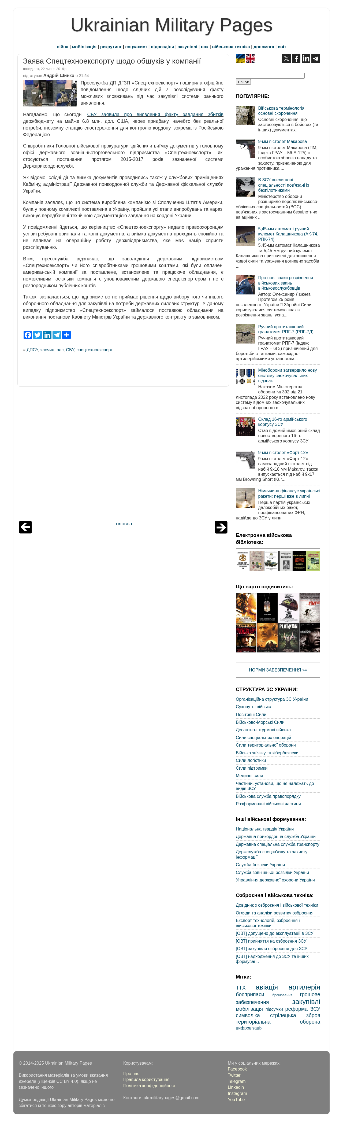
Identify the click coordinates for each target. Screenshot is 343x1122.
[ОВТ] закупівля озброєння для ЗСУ (271, 948)
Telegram (237, 1081)
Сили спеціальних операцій (263, 737)
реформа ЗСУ (302, 1009)
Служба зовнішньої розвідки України (272, 872)
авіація (267, 987)
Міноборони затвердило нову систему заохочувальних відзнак (287, 375)
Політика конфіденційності (150, 1085)
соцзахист (136, 46)
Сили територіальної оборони (266, 745)
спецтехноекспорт (94, 349)
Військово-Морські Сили (260, 722)
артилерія (304, 987)
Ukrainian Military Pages (171, 24)
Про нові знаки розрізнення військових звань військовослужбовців (285, 282)
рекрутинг (111, 46)
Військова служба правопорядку (268, 796)
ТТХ (241, 988)
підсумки (274, 1009)
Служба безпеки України (260, 864)
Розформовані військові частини (268, 803)
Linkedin (236, 1087)
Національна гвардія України (265, 828)
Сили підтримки (251, 768)
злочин (47, 349)
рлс (60, 349)
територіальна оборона (278, 1022)
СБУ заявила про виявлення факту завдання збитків (155, 114)
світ (282, 46)
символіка (248, 1015)
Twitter (234, 1075)
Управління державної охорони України (275, 879)
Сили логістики (251, 760)
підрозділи (162, 46)
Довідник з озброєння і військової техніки (277, 905)
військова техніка (231, 46)
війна (62, 46)
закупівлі (187, 46)
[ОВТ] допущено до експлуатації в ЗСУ (275, 933)
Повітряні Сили (251, 714)
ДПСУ (32, 349)
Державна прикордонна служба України (276, 836)
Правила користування (146, 1079)
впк (204, 46)
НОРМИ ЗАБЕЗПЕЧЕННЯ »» (278, 669)
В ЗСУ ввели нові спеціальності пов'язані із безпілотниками (283, 185)
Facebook (237, 1068)
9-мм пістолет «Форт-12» (283, 452)
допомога (263, 46)
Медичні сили (249, 775)
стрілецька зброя (295, 1015)
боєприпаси (250, 994)
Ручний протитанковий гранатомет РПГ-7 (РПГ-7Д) (286, 329)
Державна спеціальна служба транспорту (277, 844)
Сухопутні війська (253, 706)
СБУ (70, 349)
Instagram (237, 1093)
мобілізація (84, 46)
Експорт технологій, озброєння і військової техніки (268, 923)
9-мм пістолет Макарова (282, 141)
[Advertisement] (123, 455)
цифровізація (249, 1027)
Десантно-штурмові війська (263, 729)
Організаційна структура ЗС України (272, 699)
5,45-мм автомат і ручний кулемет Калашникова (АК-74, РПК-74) (288, 234)
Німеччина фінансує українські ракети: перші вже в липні (289, 493)
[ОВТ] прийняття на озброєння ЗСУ (271, 941)
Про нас (131, 1073)
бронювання (282, 995)
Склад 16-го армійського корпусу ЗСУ (282, 422)
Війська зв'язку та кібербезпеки (267, 752)
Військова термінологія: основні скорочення (281, 111)
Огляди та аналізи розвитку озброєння (274, 912)
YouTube (236, 1099)
